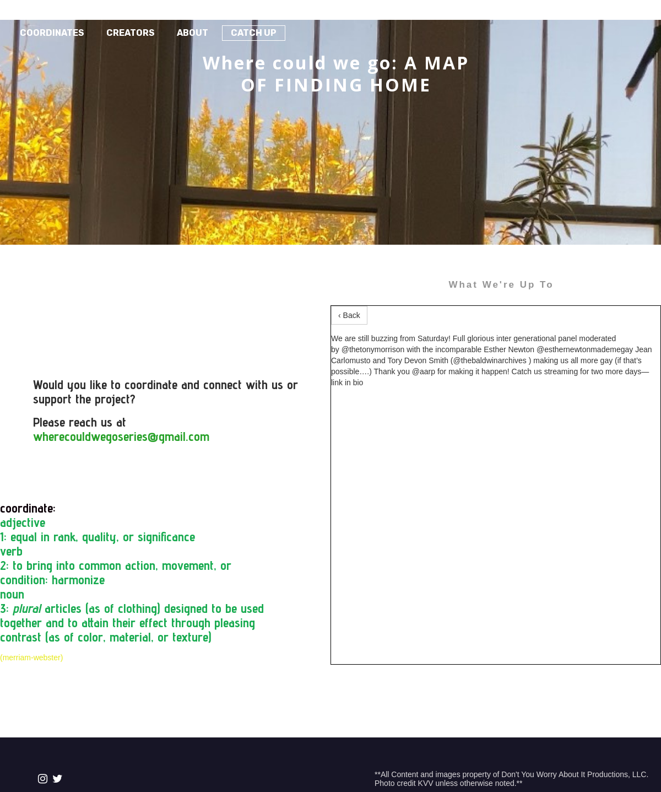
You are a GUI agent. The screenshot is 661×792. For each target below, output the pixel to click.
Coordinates (52, 33)
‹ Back (349, 315)
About (192, 33)
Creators (130, 33)
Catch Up (254, 33)
